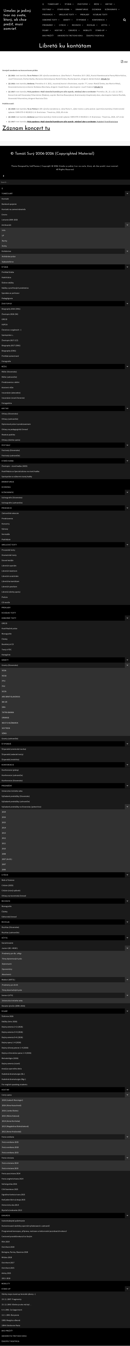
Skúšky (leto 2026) (9, 1021)
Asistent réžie (7, 387)
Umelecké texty (66, 14)
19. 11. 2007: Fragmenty (11, 1299)
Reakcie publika (8, 434)
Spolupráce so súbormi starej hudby (17, 476)
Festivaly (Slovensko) (11, 450)
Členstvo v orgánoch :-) (11, 330)
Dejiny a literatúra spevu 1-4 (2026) (16, 1053)
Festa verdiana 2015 (10, 1152)
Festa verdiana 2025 (10, 1142)
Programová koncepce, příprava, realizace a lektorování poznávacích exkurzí (34, 1231)
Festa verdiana (8, 1137)
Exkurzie (73, 30)
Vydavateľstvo (8, 262)
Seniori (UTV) (7, 995)
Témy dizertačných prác (12, 990)
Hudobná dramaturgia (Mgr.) (14, 1079)
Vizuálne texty (100, 14)
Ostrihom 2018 (8, 1247)
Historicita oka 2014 (10, 1205)
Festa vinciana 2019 (10, 1168)
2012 (4, 838)
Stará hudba (63, 9)
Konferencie (98, 20)
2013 (4, 833)
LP (3, 235)
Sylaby (45, 30)
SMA (3, 707)
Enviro (4, 214)
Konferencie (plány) (10, 770)
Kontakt (5, 199)
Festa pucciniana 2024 (11, 1173)
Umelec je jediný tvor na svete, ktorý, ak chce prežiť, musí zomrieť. (17, 20)
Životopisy (82, 4)
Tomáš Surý (53, 4)
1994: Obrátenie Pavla (11, 1325)
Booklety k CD (8, 644)
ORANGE (5, 717)
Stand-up (100, 30)
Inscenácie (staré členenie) (13, 398)
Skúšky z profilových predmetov (15, 288)
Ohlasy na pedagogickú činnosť (15, 429)
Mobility (87, 30)
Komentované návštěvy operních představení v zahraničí (26, 1226)
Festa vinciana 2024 (10, 1163)
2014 (4, 827)
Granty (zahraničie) (10, 738)
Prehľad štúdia (8, 272)
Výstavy (5, 529)
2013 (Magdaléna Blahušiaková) (15, 1126)
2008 (4, 854)
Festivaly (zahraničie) (11, 455)
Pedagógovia (7, 298)
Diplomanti (7, 964)
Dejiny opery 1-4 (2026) (11, 1042)
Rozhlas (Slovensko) (10, 927)
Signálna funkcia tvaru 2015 (13, 1194)
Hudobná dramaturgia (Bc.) (13, 1074)
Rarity (4, 241)
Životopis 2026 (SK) (10, 314)
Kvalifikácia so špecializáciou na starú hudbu (20, 471)
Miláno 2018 (7, 1257)
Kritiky (108, 4)
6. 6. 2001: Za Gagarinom (12, 1310)
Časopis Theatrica (95, 35)
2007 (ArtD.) (7, 859)
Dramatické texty (9, 555)
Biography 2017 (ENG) (11, 345)
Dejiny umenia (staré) (11, 1063)
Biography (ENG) (9, 351)
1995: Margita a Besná (11, 1320)
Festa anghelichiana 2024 (12, 1179)
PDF (124, 61)
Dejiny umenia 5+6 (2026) (12, 1037)
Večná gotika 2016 (9, 1184)
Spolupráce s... (8, 335)
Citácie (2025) (7, 885)
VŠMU (4, 733)
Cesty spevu (7, 1095)
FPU (3, 681)
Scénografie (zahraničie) (12, 503)
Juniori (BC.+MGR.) (10, 948)
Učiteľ (104, 25)
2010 (4, 848)
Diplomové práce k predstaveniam (16, 424)
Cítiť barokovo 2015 (10, 1189)
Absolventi (6, 974)
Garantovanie (7, 943)
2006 (4, 869)
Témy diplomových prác (12, 959)
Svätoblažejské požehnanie (13, 1221)
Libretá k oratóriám (10, 576)
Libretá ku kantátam (10, 581)
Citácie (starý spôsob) (11, 890)
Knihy (4, 246)
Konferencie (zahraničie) (12, 775)
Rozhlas (91, 25)
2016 (4, 817)
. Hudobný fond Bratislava (72, 121)
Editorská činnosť (9, 917)
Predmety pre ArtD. (10, 985)
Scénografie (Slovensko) (12, 497)
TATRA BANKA (8, 712)
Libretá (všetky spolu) (11, 592)
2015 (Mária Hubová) (10, 1116)
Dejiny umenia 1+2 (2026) (12, 1027)
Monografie (6, 634)
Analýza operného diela (12, 1068)
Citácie (62, 25)
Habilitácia (6, 277)
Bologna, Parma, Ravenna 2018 (15, 1252)
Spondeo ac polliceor (10, 293)
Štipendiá (81, 20)
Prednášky (47, 25)
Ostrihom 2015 (8, 1268)
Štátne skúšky (8, 282)
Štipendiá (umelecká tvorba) (14, 749)
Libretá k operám (9, 565)
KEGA (4, 676)
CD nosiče (6, 602)
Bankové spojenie (9, 204)
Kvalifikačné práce (9, 628)
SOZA (4, 691)
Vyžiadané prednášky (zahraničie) (16, 801)
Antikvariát (6, 225)
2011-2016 (6, 1278)
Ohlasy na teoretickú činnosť (14, 896)
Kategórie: (6, 654)
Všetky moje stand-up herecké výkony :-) (19, 1294)
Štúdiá (68, 4)
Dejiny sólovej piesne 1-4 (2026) (15, 1048)
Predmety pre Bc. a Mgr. (12, 953)
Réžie (96, 4)
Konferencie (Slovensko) (12, 780)
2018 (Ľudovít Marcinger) (12, 1100)
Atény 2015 (6, 1273)
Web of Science (8, 880)
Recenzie (76, 25)
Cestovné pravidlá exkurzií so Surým (17, 1236)
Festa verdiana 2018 (10, 1147)
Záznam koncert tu (26, 128)
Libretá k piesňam (9, 586)
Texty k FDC (6, 649)
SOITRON (6, 728)
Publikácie (6, 539)
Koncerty (6, 524)
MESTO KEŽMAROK (10, 723)
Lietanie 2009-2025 (10, 220)
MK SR (4, 702)
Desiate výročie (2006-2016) (13, 1006)
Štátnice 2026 (7, 1016)
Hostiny (58, 30)
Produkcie (47, 14)
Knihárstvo (6, 251)
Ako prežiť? (48, 35)
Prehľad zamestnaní (10, 356)
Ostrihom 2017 (8, 1262)
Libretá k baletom (9, 571)
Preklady (84, 14)
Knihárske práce (9, 256)
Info (4, 230)
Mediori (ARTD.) (8, 979)
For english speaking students (14, 1084)
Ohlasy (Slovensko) (10, 413)
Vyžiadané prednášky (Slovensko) (16, 796)
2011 (4, 843)
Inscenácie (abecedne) (11, 393)
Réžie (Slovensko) (9, 371)
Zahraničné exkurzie (10, 513)
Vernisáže (6, 534)
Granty (66, 20)
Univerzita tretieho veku (70, 35)
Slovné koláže (7, 560)
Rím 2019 (6, 1241)
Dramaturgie (82, 9)
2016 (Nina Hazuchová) (11, 1105)
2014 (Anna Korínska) (11, 1121)
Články (4, 639)
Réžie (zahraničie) (9, 377)
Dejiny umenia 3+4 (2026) (12, 1032)
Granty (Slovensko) (10, 665)
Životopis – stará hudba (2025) (14, 466)
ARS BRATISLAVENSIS (11, 696)
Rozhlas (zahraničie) (10, 932)
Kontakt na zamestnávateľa (13, 209)
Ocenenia (96, 9)
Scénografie (111, 9)
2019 (4, 812)
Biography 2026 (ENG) (11, 309)
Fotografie (6, 361)
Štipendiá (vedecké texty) (12, 754)
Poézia (5, 597)
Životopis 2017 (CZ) (10, 340)
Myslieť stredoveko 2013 (12, 1210)
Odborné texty (49, 20)
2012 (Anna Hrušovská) (11, 1131)
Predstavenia (7, 518)
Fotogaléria (7, 403)
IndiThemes (35, 166)
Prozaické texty (8, 550)
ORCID (4, 319)
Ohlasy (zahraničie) (10, 419)
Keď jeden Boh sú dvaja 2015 (13, 1199)
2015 (4, 822)
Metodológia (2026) (10, 1058)
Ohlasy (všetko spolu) (11, 440)
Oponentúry (7, 969)
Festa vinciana (8, 1158)
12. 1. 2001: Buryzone (10, 1315)
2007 (4, 864)
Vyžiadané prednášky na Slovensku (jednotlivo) (21, 807)
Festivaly (46, 9)
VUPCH (5, 324)
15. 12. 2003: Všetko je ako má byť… (16, 1304)
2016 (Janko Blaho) (10, 1110)
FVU (3, 686)
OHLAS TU (105, 79)
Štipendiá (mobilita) (10, 759)
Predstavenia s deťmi (10, 382)
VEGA (4, 670)
